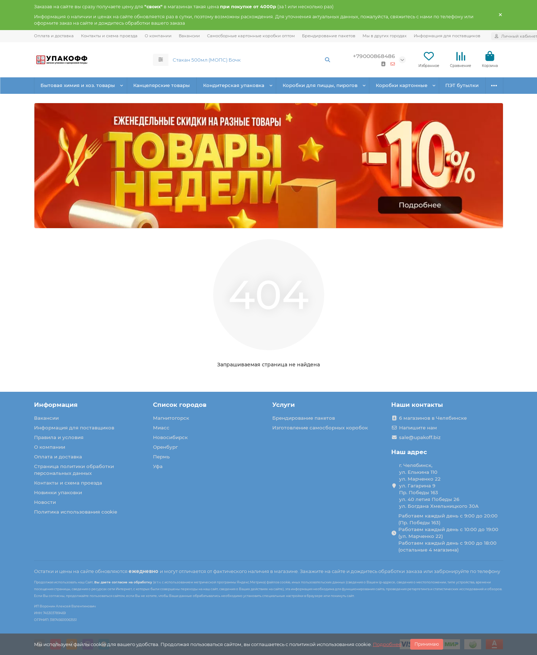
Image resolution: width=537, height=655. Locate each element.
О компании (158, 35)
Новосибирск (170, 437)
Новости (45, 502)
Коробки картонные (401, 85)
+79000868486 (374, 56)
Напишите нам (418, 427)
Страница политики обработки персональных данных (74, 469)
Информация (56, 404)
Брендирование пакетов (328, 35)
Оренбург (165, 447)
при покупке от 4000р (248, 6)
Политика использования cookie (75, 512)
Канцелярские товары (161, 85)
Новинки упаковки (58, 492)
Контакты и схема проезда (109, 35)
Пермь (161, 456)
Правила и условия (58, 437)
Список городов (179, 404)
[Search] (251, 60)
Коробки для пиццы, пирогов (320, 85)
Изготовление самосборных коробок (320, 427)
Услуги (283, 404)
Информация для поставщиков (447, 35)
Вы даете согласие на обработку (123, 582)
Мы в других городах (385, 35)
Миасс (161, 427)
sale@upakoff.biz (420, 437)
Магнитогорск (171, 418)
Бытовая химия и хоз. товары (77, 85)
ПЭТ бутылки (462, 85)
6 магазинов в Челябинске (433, 418)
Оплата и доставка (54, 35)
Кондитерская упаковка (233, 85)
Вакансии (189, 35)
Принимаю (426, 644)
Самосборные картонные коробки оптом (251, 35)
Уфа (158, 466)
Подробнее (387, 644)
